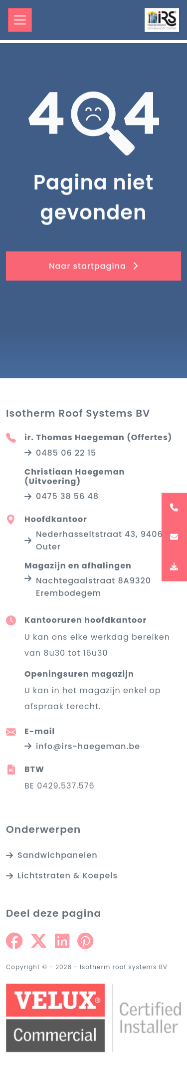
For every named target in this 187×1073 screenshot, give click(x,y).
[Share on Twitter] (38, 943)
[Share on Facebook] (14, 943)
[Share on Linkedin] (62, 943)
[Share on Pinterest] (85, 943)
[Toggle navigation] (20, 20)
